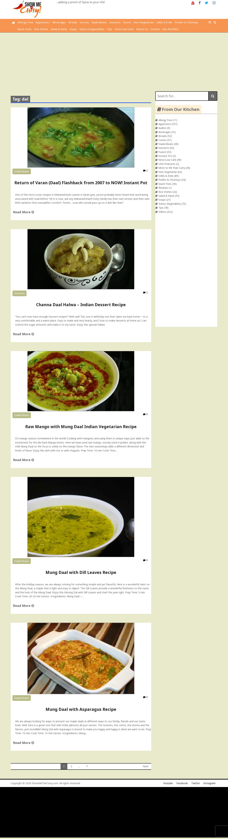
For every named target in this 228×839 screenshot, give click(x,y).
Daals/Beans (99, 22)
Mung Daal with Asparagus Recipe (81, 709)
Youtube (168, 783)
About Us (142, 29)
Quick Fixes (24, 29)
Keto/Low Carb (124, 29)
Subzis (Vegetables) (91, 29)
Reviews (163, 187)
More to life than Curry (172, 167)
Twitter (195, 783)
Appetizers (43, 22)
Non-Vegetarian (144, 22)
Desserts (115, 22)
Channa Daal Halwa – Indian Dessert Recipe (81, 304)
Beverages (59, 22)
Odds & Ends (164, 22)
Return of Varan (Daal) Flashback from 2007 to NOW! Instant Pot (80, 182)
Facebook (182, 783)
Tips (109, 29)
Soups (73, 29)
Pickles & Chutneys (186, 22)
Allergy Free (25, 22)
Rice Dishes (41, 29)
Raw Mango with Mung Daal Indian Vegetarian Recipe (81, 426)
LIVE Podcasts (167, 164)
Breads (72, 22)
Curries (84, 22)
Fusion (127, 22)
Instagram (209, 783)
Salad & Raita (59, 29)
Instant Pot (165, 156)
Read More (23, 212)
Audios (162, 128)
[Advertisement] (114, 59)
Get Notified (170, 29)
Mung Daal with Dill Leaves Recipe (81, 572)
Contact (155, 29)
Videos (162, 211)
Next (146, 766)
